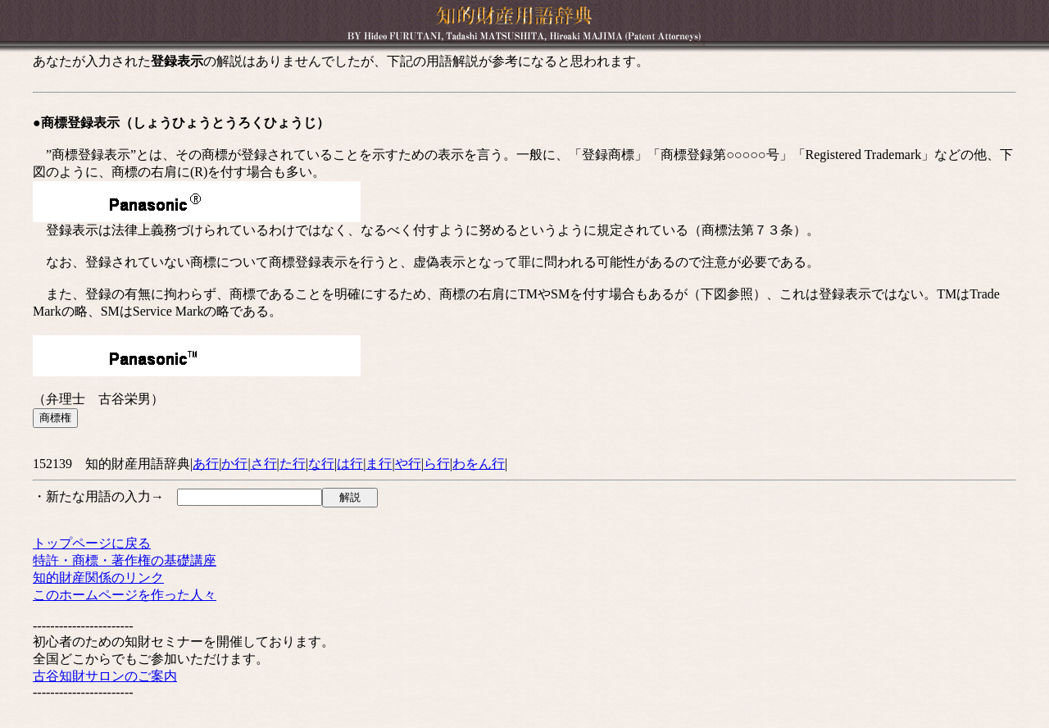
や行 (408, 464)
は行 (350, 464)
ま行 (379, 464)
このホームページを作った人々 (124, 595)
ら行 (437, 464)
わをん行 (478, 464)
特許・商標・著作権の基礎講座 (124, 560)
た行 (292, 464)
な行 (321, 464)
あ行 (206, 464)
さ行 (264, 464)
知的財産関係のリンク (98, 578)
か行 (234, 464)
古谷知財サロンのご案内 (105, 676)
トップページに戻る (92, 543)
